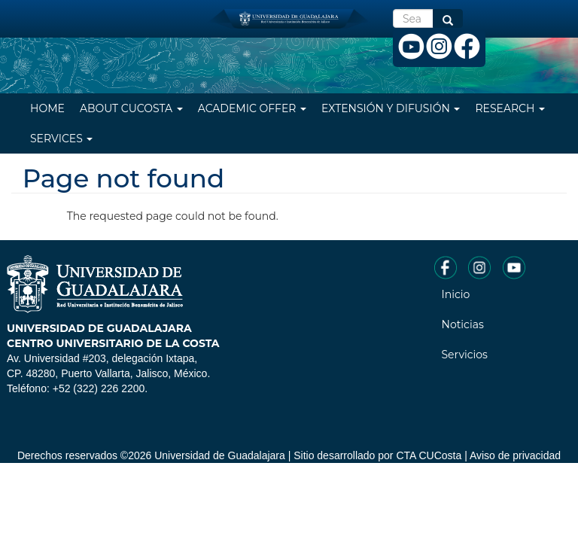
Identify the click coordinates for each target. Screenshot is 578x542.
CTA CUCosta (428, 455)
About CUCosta (131, 108)
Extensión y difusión (390, 108)
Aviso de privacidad (515, 455)
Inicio (456, 294)
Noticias (463, 324)
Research (510, 108)
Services (61, 138)
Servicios (465, 354)
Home (47, 108)
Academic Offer (252, 108)
